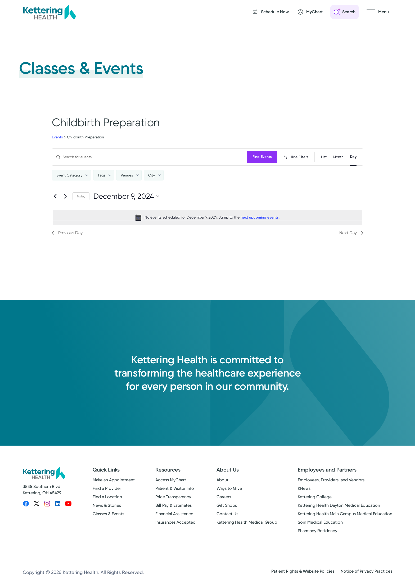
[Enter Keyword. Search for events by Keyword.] (149, 157)
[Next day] (65, 196)
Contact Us (227, 513)
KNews (304, 488)
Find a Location (107, 496)
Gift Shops (226, 505)
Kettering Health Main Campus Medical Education (345, 513)
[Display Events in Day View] (353, 157)
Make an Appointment (114, 479)
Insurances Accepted (175, 522)
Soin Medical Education (320, 522)
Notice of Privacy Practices (366, 571)
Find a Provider (107, 488)
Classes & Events (108, 513)
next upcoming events (260, 217)
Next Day (351, 232)
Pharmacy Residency (317, 530)
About (222, 479)
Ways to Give (229, 488)
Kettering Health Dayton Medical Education (339, 505)
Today (81, 196)
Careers (223, 496)
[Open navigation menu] (377, 12)
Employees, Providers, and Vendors (331, 479)
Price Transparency (173, 496)
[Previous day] (55, 196)
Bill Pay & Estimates (173, 505)
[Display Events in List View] (324, 157)
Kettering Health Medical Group (246, 522)
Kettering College (315, 496)
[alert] (207, 217)
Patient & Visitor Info (174, 488)
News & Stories (107, 505)
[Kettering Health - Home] (49, 12)
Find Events (262, 157)
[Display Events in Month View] (338, 157)
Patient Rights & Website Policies (302, 571)
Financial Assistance (174, 513)
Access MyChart (170, 479)
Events (57, 137)
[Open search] (344, 12)
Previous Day (67, 232)
